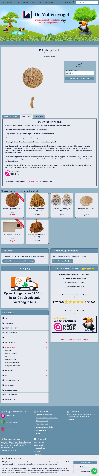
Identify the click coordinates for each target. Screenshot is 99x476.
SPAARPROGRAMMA (11, 390)
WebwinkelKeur (10, 415)
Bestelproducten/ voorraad (10, 2)
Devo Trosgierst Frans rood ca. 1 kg (37, 236)
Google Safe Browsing (12, 422)
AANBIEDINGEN (9, 338)
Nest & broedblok (12, 353)
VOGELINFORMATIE (11, 395)
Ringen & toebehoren (13, 366)
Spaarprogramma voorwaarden (47, 418)
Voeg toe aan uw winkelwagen (80, 78)
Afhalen (32, 2)
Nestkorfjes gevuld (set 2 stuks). (62, 209)
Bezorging (24, 2)
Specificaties (39, 116)
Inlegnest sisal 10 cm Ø (86, 209)
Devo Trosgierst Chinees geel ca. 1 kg (37, 209)
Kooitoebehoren (25, 342)
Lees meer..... (71, 419)
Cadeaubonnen (9, 385)
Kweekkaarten (11, 359)
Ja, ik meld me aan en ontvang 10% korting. (18, 261)
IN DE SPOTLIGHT (10, 333)
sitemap (43, 472)
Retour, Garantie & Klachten (45, 427)
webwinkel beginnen (54, 472)
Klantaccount (48, 2)
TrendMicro (9, 429)
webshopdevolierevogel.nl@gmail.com (47, 457)
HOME (6, 318)
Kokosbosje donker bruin (12, 209)
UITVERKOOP (9, 323)
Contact (39, 2)
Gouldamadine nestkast (12, 235)
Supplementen (25, 370)
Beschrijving (26, 116)
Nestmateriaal (10, 356)
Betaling (38, 433)
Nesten (8, 350)
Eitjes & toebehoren (12, 362)
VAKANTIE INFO (9, 400)
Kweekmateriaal (25, 347)
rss (47, 472)
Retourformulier (41, 430)
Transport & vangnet (11, 380)
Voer (25, 375)
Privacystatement (42, 421)
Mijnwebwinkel (72, 472)
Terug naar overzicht (11, 116)
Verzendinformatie (42, 424)
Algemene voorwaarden (44, 415)
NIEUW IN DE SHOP (11, 328)
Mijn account (69, 2)
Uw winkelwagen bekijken (62, 261)
